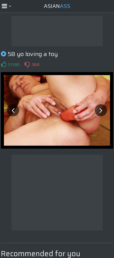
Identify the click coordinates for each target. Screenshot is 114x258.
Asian (57, 6)
